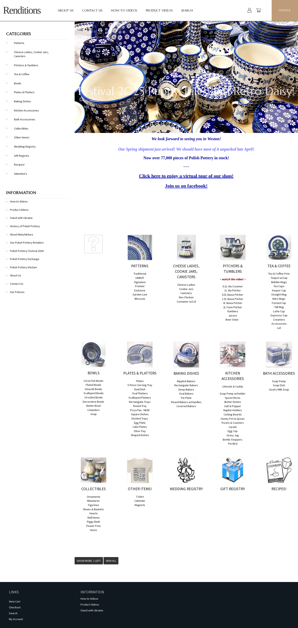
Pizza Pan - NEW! (140, 410)
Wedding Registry (25, 146)
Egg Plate (140, 423)
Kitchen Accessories (26, 110)
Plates (140, 381)
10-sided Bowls (93, 397)
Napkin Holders (232, 410)
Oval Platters (140, 393)
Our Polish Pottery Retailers (27, 242)
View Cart (14, 601)
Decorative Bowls (93, 401)
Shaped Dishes (140, 435)
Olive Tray (140, 431)
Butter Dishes (232, 402)
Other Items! (21, 137)
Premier (140, 286)
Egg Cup (233, 431)
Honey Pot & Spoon (232, 418)
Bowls (17, 83)
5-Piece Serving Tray (140, 385)
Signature (140, 282)
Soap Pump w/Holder (232, 393)
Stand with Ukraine (21, 218)
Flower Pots (93, 526)
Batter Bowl (93, 406)
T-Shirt (140, 497)
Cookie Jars (186, 289)
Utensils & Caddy (232, 386)
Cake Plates (140, 427)
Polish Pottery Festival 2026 (27, 251)
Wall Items (93, 517)
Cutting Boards (233, 414)
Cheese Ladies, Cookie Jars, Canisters (31, 54)
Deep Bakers (186, 389)
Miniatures (93, 501)
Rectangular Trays (140, 402)
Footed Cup (279, 303)
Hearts (93, 513)
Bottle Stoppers (232, 439)
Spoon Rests (232, 398)
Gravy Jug (233, 435)
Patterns (19, 43)
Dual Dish (139, 389)
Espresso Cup (279, 315)
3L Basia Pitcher (232, 303)
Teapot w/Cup (279, 278)
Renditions (22, 10)
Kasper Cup (279, 290)
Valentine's (20, 173)
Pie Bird (232, 443)
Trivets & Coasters (232, 423)
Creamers (279, 319)
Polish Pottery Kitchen (23, 267)
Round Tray (140, 406)
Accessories (279, 323)
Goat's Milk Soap (279, 389)
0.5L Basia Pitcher (232, 294)
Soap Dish (279, 385)
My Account (16, 619)
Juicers (232, 315)
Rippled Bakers (186, 381)
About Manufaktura (21, 234)
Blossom (140, 299)
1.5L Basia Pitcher (232, 299)
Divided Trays (140, 418)
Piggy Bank (93, 521)
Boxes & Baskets (93, 509)
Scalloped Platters (140, 397)
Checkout (14, 607)
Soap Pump (279, 381)
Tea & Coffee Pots (279, 273)
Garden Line (140, 294)
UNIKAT (139, 278)
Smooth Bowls (93, 389)
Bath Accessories (24, 119)
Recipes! (19, 164)
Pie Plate (186, 398)
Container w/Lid (186, 301)
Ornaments (93, 497)
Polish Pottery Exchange (24, 259)
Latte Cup (279, 311)
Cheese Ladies (186, 285)
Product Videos (159, 10)
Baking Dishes (22, 101)
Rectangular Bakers (186, 385)
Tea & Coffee (21, 74)
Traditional (140, 273)
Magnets (140, 505)
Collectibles (21, 128)
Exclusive (139, 290)
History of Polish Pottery (25, 226)
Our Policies (17, 292)
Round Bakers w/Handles (186, 402)
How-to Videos (124, 10)
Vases (93, 530)
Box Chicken (186, 297)
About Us (65, 10)
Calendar (139, 501)
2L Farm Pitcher (232, 307)
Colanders (93, 410)
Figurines (93, 505)
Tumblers (232, 311)
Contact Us (92, 10)
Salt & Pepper (232, 406)
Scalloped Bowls (94, 393)
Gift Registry (21, 155)
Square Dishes (140, 414)
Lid (279, 328)
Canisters (186, 293)
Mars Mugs (278, 299)
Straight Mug (279, 294)
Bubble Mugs (279, 282)
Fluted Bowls (93, 385)
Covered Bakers (186, 406)
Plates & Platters (24, 92)
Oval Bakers (186, 393)
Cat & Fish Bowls (93, 381)
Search (187, 10)
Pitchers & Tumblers (26, 65)
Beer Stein (232, 319)
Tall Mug (279, 307)
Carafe (233, 427)
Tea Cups (278, 286)
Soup (93, 414)
